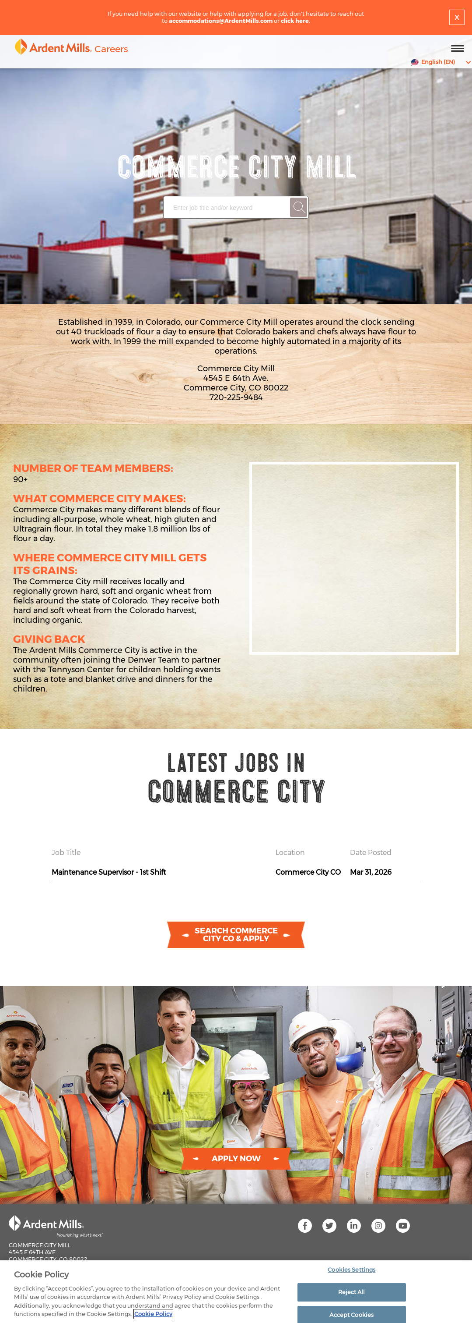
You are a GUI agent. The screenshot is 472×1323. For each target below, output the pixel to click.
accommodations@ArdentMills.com (221, 20)
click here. (295, 20)
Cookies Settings (351, 1269)
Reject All (351, 1291)
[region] (236, 1291)
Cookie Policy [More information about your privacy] (153, 1313)
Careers (111, 48)
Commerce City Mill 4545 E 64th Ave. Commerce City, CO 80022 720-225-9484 (48, 1255)
